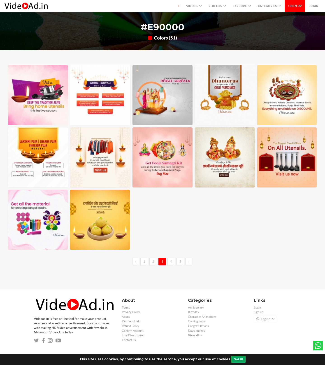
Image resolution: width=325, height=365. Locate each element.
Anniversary (196, 307)
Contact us (129, 340)
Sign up (295, 6)
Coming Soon (196, 321)
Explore (242, 6)
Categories (269, 6)
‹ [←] (135, 261)
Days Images (196, 330)
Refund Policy (130, 326)
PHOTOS (217, 6)
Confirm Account (133, 330)
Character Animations (202, 316)
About (126, 316)
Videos (194, 6)
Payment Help (131, 321)
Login (313, 6)
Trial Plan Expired (133, 335)
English (265, 319)
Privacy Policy (131, 312)
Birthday (193, 312)
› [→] (188, 261)
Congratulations (198, 326)
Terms (126, 307)
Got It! (238, 359)
